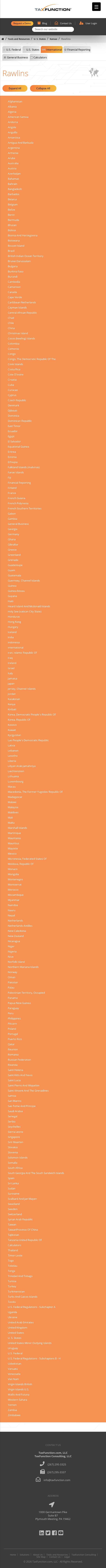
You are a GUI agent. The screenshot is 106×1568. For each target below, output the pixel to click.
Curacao (13, 390)
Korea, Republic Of (19, 719)
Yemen (12, 1405)
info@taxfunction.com (57, 1480)
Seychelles (14, 1126)
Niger (11, 946)
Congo (12, 354)
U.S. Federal (13, 49)
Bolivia (12, 230)
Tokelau (12, 1265)
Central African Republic (22, 312)
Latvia (11, 745)
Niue (11, 956)
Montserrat (14, 884)
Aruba (11, 158)
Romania (13, 1054)
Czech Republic (17, 400)
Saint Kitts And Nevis (20, 1075)
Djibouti (12, 410)
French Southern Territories (24, 508)
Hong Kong (14, 622)
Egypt (11, 436)
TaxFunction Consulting (84, 1554)
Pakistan (13, 982)
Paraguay (13, 1008)
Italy (10, 673)
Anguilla (12, 132)
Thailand (13, 1250)
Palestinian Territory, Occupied (26, 992)
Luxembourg (15, 781)
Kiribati (12, 709)
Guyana (12, 596)
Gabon (12, 513)
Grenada (13, 560)
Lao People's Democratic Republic (28, 740)
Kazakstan (14, 699)
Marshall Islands (17, 828)
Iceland (12, 632)
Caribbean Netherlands (22, 302)
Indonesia (14, 642)
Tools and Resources (19, 38)
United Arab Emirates (21, 1322)
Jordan (12, 694)
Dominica (13, 415)
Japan (11, 683)
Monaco (12, 869)
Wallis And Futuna (18, 1394)
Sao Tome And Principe (22, 1106)
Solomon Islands (18, 1157)
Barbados (13, 194)
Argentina (14, 148)
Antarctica (14, 137)
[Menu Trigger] (96, 6)
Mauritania (14, 838)
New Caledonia (17, 931)
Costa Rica (14, 369)
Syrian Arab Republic (20, 1219)
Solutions (24, 1554)
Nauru (11, 910)
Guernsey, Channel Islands (24, 580)
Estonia (12, 457)
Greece (12, 549)
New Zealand (16, 936)
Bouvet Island (16, 245)
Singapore (14, 1137)
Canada (12, 292)
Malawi (12, 802)
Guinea (12, 585)
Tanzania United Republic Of (25, 1240)
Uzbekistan (14, 1363)
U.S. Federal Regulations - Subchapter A (31, 1307)
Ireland (12, 663)
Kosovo (12, 725)
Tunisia (12, 1281)
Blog (42, 23)
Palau (11, 987)
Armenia (13, 153)
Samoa (12, 1095)
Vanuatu (13, 1369)
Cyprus (12, 395)
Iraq (10, 658)
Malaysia (13, 807)
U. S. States (40, 38)
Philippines (14, 1018)
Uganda (12, 1312)
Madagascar (15, 797)
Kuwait (12, 730)
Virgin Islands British (20, 1384)
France (12, 493)
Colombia (13, 343)
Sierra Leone (15, 1132)
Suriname (13, 1193)
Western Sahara (17, 1399)
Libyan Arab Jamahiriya (21, 766)
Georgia (12, 529)
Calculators (40, 57)
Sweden (12, 1209)
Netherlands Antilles (20, 925)
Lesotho (13, 755)
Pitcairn (12, 1023)
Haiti (10, 601)
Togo (11, 1260)
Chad (11, 318)
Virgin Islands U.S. (18, 1389)
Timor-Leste (15, 1255)
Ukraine (12, 1317)
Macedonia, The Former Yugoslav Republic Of (35, 792)
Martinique (14, 833)
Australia (13, 163)
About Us (38, 1554)
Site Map (41, 1556)
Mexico (12, 853)
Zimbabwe (14, 1415)
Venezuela (14, 1374)
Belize (11, 209)
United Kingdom (17, 1327)
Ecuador (13, 431)
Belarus (12, 199)
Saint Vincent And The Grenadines (28, 1090)
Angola (12, 127)
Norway (12, 972)
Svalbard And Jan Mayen (22, 1199)
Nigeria (12, 951)
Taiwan (12, 1224)
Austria (12, 168)
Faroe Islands (16, 472)
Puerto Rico (15, 1039)
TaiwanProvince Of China (23, 1229)
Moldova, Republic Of (20, 864)
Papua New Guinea (19, 1003)
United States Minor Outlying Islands (30, 1343)
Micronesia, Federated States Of (27, 858)
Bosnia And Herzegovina (22, 235)
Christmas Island (18, 333)
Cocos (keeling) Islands (21, 338)
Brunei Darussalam (19, 261)
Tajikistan (13, 1235)
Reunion (13, 1049)
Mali (10, 817)
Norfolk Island (16, 962)
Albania (12, 106)
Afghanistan (15, 101)
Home (13, 1554)
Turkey (12, 1286)
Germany (13, 534)
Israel (11, 668)
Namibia (13, 905)
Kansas (53, 38)
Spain (11, 1178)
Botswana (14, 240)
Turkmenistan (16, 1291)
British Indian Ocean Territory (25, 256)
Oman (11, 977)
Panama (13, 998)
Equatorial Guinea (18, 446)
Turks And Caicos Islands (22, 1296)
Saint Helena (15, 1070)
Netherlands (15, 920)
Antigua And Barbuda (20, 142)
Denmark (13, 405)
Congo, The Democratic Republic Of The (32, 359)
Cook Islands (15, 364)
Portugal (13, 1034)
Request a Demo (22, 23)
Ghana (12, 539)
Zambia (12, 1410)
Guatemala (14, 575)
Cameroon (14, 287)
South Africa (15, 1168)
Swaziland (14, 1204)
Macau (12, 786)
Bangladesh (15, 189)
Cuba (11, 385)
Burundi (12, 276)
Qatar (11, 1044)
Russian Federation (19, 1059)
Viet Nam (13, 1379)
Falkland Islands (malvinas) (24, 467)
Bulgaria (13, 266)
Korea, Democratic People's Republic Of (32, 714)
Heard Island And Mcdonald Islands (29, 606)
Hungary (13, 627)
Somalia (12, 1162)
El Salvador (14, 441)
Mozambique (16, 895)
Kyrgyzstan (14, 735)
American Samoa (18, 117)
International (54, 49)
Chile (11, 323)
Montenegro (15, 879)
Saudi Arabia (15, 1111)
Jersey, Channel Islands (22, 688)
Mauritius (13, 843)
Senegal (12, 1116)
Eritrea (12, 452)
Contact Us (63, 23)
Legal (67, 1556)
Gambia (12, 518)
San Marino (14, 1101)
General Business (17, 57)
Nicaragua (14, 941)
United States (16, 1332)
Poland (12, 1029)
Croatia (12, 379)
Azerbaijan (14, 173)
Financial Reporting (78, 49)
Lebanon (13, 750)
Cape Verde (15, 297)
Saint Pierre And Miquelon (23, 1085)
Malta (11, 822)
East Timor (14, 426)
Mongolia (13, 874)
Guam (11, 570)
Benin (11, 215)
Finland (12, 488)
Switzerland (15, 1214)
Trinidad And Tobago (20, 1276)
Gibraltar (13, 544)
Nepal (11, 915)
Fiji (9, 477)
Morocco (13, 889)
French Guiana (16, 498)
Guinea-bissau (16, 591)
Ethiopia (12, 462)
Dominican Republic (20, 421)
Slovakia (13, 1147)
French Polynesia (18, 503)
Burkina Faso (15, 271)
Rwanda (12, 1065)
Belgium (13, 204)
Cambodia (14, 282)
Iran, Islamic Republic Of (22, 652)
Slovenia (13, 1152)
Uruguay (13, 1348)
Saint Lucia (14, 1080)
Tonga (11, 1271)
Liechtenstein (16, 771)
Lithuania (13, 776)
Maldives (13, 812)
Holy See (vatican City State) (24, 611)
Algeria (12, 111)
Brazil (11, 251)
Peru (11, 1013)
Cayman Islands (17, 307)
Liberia (12, 761)
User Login (88, 23)
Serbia (11, 1121)
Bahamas (13, 178)
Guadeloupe (15, 565)
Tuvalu (12, 1302)
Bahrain (12, 184)
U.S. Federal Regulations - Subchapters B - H (34, 1358)
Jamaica (12, 678)
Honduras (14, 616)
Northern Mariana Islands (23, 967)
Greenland (14, 555)
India (11, 637)
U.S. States (32, 49)
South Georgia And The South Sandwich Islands (36, 1173)
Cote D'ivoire (16, 374)
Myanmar (13, 900)
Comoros (13, 348)
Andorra (13, 122)
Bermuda (13, 220)
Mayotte (13, 848)
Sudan (11, 1188)
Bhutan (12, 225)
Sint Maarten (15, 1142)
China (11, 328)
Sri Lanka (13, 1183)
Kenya (11, 704)
